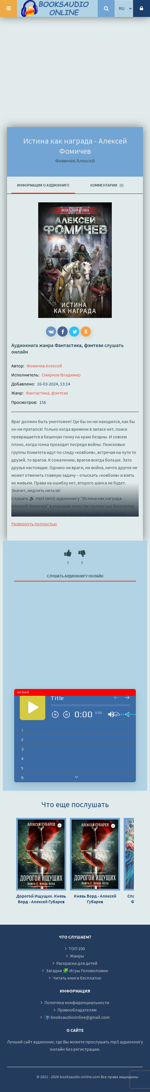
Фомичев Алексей (44, 366)
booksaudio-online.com (102, 513)
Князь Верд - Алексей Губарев (95, 898)
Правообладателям (77, 1010)
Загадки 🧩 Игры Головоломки (77, 970)
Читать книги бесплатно (77, 978)
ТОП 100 (77, 948)
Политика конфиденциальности (76, 1002)
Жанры (77, 956)
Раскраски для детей (76, 963)
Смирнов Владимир (61, 375)
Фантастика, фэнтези (79, 345)
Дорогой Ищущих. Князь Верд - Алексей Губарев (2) (41, 898)
